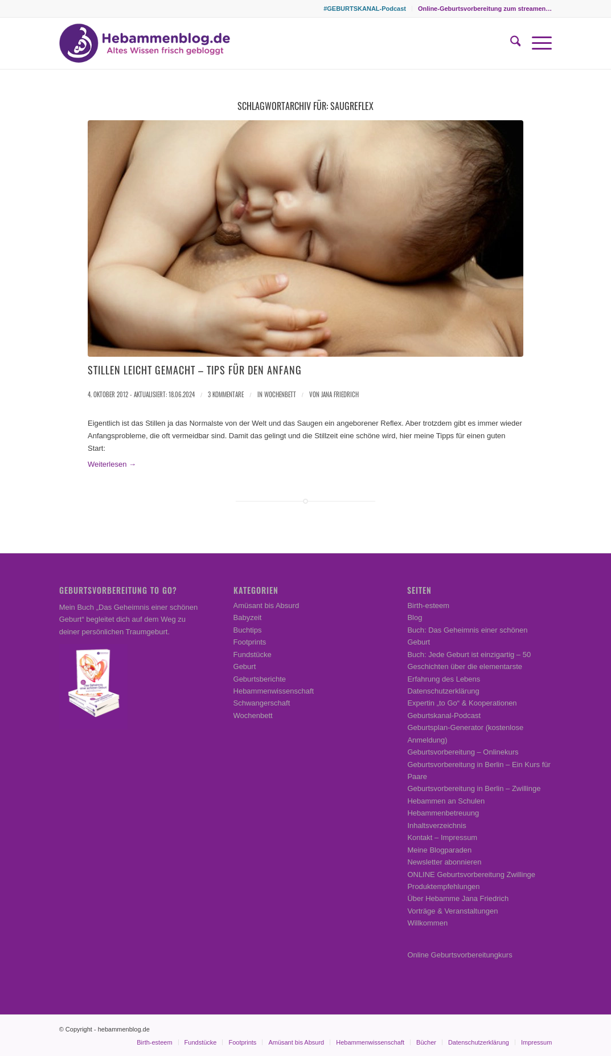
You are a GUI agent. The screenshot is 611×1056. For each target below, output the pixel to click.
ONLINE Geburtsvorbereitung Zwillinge (471, 874)
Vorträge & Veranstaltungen (452, 911)
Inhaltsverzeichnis (436, 825)
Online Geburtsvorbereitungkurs (459, 955)
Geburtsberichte (259, 679)
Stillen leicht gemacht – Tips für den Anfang (195, 369)
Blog (414, 617)
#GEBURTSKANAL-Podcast (364, 8)
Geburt (244, 666)
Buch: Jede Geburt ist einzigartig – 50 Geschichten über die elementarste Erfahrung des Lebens (469, 666)
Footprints (249, 642)
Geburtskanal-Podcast (444, 715)
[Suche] (510, 43)
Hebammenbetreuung (443, 813)
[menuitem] (365, 8)
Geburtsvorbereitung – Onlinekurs (462, 752)
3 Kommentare (226, 394)
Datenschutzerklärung (443, 691)
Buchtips (247, 630)
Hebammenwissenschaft (273, 691)
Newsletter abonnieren (444, 862)
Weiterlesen (112, 464)
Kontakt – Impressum (442, 837)
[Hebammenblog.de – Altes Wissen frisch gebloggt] (144, 43)
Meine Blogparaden (439, 850)
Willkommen (427, 923)
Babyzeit (247, 617)
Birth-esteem (428, 605)
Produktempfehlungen (443, 886)
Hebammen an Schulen (446, 801)
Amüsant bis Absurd (266, 605)
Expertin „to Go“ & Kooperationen (461, 703)
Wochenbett (280, 394)
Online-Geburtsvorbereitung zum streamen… (485, 8)
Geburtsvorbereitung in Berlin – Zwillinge (473, 788)
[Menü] (536, 43)
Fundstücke (252, 654)
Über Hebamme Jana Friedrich (458, 898)
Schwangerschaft (261, 703)
